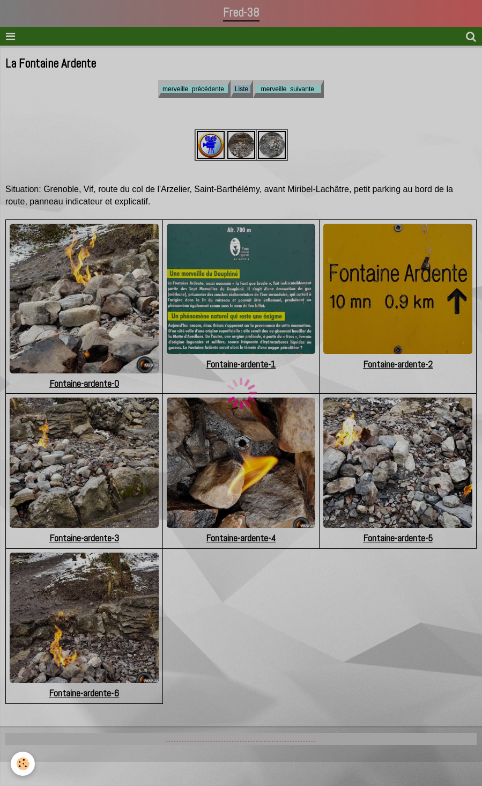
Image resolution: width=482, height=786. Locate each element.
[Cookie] (23, 764)
